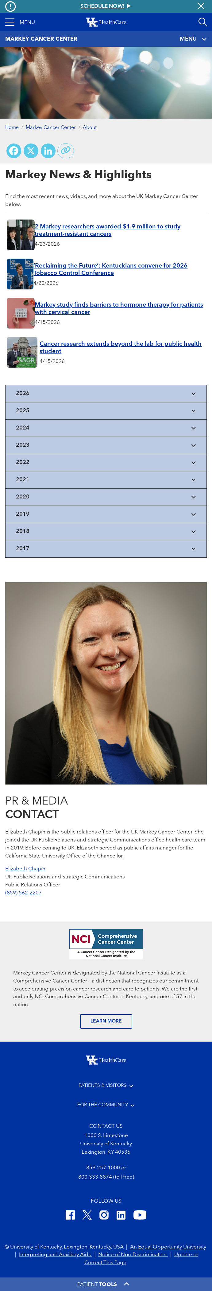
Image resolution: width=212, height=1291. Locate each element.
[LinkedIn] (121, 1216)
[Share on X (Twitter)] (31, 150)
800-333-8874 (95, 1177)
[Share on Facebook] (13, 150)
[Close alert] (201, 6)
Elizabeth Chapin (25, 869)
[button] (20, 22)
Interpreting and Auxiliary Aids (55, 1254)
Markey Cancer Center (51, 127)
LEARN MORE (106, 1021)
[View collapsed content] (106, 393)
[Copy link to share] (65, 150)
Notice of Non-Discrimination (133, 1254)
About (90, 127)
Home (12, 127)
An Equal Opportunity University (168, 1247)
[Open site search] (203, 22)
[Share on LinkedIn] (48, 150)
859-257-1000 (103, 1168)
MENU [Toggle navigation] (193, 39)
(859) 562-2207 (23, 893)
